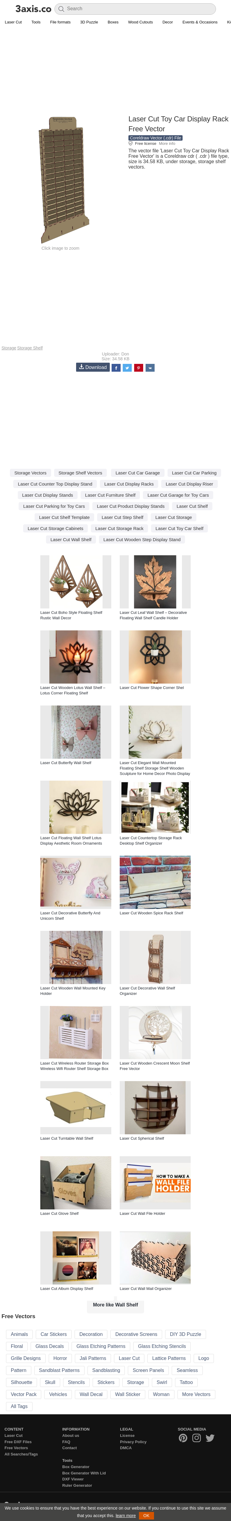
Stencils (76, 1382)
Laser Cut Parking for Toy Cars (54, 506)
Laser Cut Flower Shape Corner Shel (152, 687)
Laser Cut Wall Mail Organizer (146, 1288)
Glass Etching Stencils (162, 1346)
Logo (204, 1358)
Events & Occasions (200, 22)
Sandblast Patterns (59, 1370)
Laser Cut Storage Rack (119, 528)
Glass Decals (49, 1346)
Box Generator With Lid (84, 1473)
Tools (35, 22)
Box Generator (75, 1467)
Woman (161, 1394)
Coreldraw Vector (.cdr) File (155, 138)
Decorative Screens (136, 1334)
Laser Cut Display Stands (47, 495)
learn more (126, 1515)
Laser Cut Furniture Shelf (110, 495)
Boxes (113, 22)
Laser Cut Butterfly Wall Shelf (65, 762)
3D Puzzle (89, 22)
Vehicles (58, 1394)
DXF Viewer (73, 1479)
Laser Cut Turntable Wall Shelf (66, 1138)
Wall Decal (91, 1394)
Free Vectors (16, 1448)
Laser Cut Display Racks (129, 483)
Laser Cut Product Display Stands (131, 506)
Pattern (18, 1370)
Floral (17, 1346)
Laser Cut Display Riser (189, 483)
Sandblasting (106, 1370)
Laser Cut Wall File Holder (142, 1213)
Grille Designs (26, 1358)
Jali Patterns (93, 1358)
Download (93, 367)
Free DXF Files (18, 1442)
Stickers (106, 1382)
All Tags (19, 1406)
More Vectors (196, 1394)
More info (167, 143)
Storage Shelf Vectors (80, 472)
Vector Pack (23, 1394)
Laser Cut (13, 22)
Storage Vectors (30, 472)
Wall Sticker (127, 1394)
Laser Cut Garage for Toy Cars (178, 495)
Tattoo (186, 1382)
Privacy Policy (133, 1442)
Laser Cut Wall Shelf (71, 539)
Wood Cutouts (140, 22)
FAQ (66, 1442)
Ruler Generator (77, 1485)
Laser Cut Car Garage (138, 472)
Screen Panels (148, 1370)
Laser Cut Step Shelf (122, 517)
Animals (19, 1334)
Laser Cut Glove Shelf (59, 1213)
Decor (167, 22)
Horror (60, 1358)
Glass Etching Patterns (100, 1346)
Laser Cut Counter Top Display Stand (55, 483)
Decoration (91, 1334)
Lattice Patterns (169, 1358)
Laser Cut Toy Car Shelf (179, 528)
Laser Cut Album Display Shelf (66, 1288)
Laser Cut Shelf (192, 506)
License (127, 1435)
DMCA (126, 1448)
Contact (69, 1448)
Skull (50, 1382)
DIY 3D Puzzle (185, 1334)
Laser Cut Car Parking (194, 472)
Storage (9, 348)
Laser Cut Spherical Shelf (142, 1138)
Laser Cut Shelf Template (64, 517)
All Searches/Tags (21, 1454)
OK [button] (146, 1515)
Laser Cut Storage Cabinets (55, 528)
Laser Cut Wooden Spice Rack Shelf (151, 913)
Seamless (187, 1370)
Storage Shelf (30, 348)
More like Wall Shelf (115, 1304)
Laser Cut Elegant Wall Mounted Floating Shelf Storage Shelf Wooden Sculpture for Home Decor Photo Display (155, 768)
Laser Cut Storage (173, 517)
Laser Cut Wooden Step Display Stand (142, 539)
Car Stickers (54, 1334)
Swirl (162, 1382)
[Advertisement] (115, 71)
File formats (60, 22)
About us (70, 1435)
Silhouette (21, 1382)
